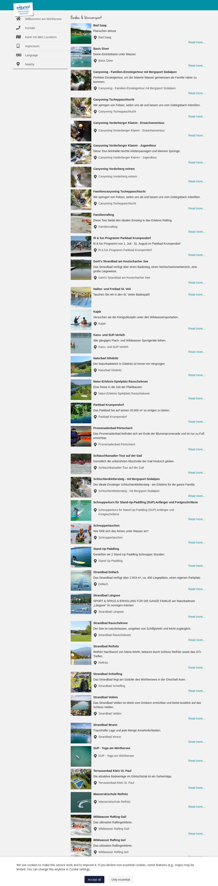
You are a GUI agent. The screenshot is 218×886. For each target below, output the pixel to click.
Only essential (120, 879)
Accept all (94, 879)
